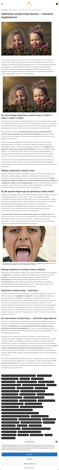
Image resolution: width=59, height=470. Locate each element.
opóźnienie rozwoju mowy (8, 388)
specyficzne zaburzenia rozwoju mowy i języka (29, 432)
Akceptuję (29, 454)
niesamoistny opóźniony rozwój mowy (11, 385)
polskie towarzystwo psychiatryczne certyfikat (31, 407)
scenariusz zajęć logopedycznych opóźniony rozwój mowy (36, 428)
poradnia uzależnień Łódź (49, 419)
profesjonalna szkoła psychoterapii (10, 422)
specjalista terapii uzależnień (9, 432)
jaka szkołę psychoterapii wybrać (10, 378)
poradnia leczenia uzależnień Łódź (40, 416)
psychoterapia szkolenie (35, 425)
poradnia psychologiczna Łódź (9, 419)
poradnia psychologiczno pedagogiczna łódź (29, 419)
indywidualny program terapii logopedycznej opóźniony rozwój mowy (18, 375)
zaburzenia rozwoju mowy (8, 438)
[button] (56, 442)
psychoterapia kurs (22, 425)
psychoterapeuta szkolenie (8, 425)
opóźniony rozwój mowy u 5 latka (10, 407)
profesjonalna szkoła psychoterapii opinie (31, 422)
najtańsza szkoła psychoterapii (46, 382)
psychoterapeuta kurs (49, 422)
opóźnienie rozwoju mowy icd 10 (25, 388)
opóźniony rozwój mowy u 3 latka (46, 400)
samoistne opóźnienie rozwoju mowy (11, 428)
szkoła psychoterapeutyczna (8, 435)
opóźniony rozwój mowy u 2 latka (28, 400)
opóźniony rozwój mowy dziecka (9, 394)
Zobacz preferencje (29, 464)
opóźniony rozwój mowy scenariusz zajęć (33, 397)
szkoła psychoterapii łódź (36, 435)
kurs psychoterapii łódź (37, 378)
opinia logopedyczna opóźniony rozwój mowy (33, 385)
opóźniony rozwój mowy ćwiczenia (10, 391)
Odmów (29, 459)
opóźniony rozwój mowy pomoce (45, 394)
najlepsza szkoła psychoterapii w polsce (27, 382)
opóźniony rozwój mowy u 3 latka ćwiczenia (12, 403)
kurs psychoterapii (24, 378)
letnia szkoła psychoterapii (8, 382)
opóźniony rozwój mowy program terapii (11, 397)
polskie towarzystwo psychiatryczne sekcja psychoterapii (15, 416)
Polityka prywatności (29, 467)
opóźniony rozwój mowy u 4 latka (33, 403)
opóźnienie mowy (51, 385)
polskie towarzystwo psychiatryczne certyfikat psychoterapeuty (17, 410)
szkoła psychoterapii (23, 435)
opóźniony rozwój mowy (41, 388)
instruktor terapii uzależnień (44, 375)
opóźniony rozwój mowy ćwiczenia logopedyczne (32, 391)
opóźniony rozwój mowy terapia (9, 400)
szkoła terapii (48, 435)
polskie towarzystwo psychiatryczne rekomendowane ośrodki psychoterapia (20, 413)
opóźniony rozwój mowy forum (27, 394)
